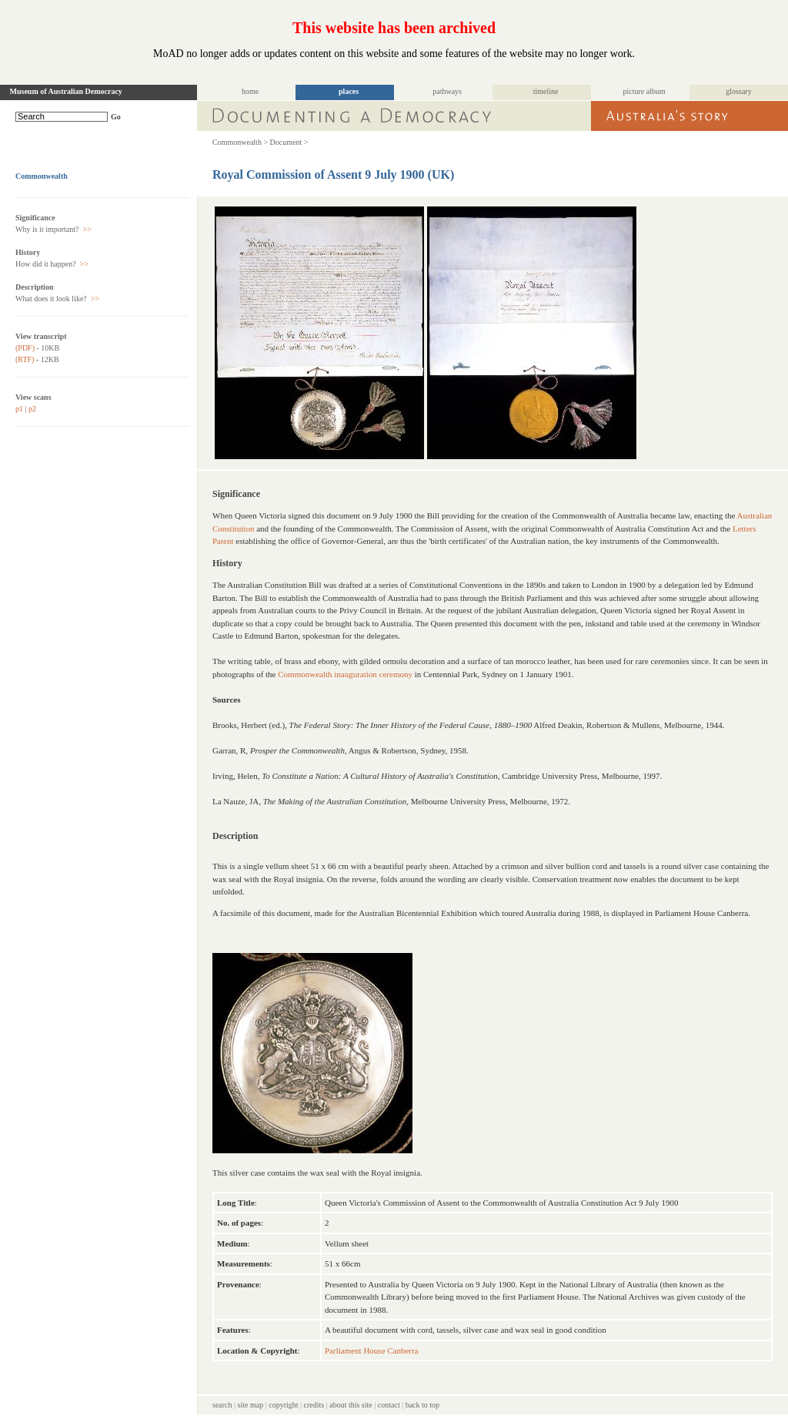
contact (389, 1405)
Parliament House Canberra (372, 1350)
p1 (19, 408)
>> (86, 229)
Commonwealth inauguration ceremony (345, 674)
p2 (32, 408)
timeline (546, 91)
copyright (283, 1405)
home (250, 91)
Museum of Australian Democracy (66, 91)
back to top (422, 1405)
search (222, 1405)
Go (116, 116)
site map (251, 1405)
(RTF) (24, 359)
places (349, 91)
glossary (738, 91)
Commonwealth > (240, 142)
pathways (447, 91)
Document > (289, 142)
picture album (644, 91)
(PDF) (25, 348)
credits (314, 1405)
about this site (350, 1405)
